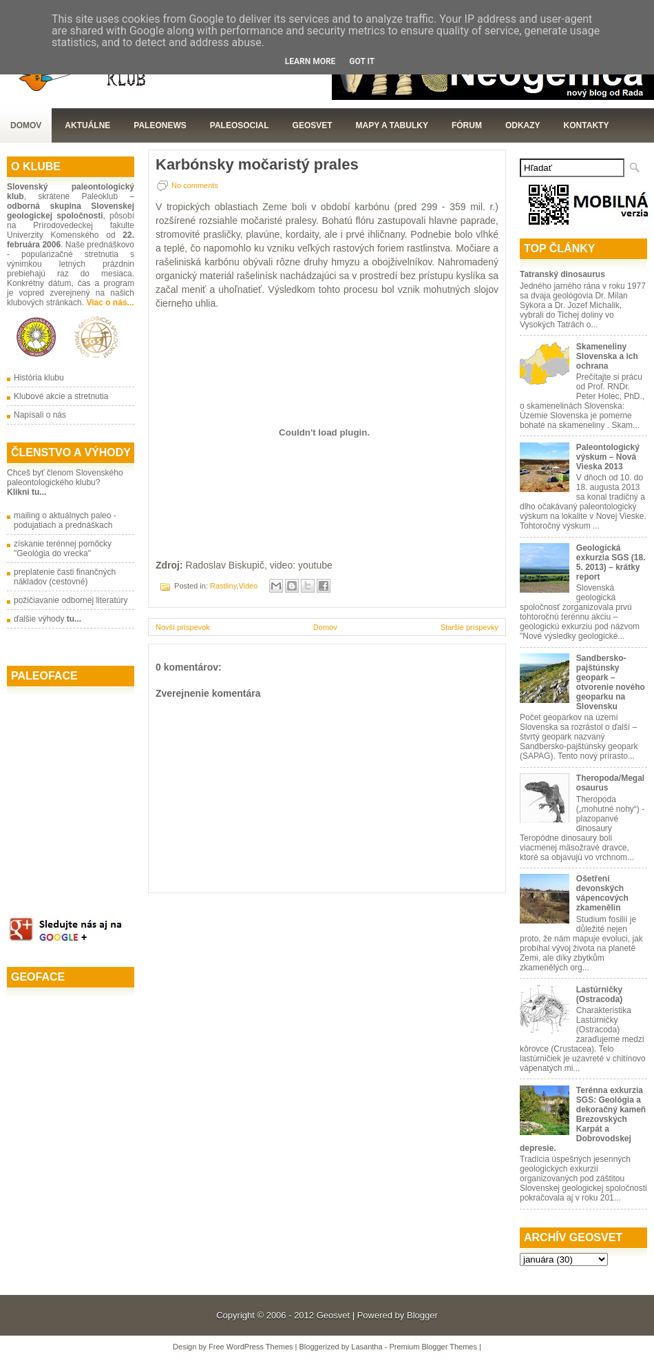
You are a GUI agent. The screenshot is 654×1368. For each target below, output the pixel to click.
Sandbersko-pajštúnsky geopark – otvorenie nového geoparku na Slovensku (610, 682)
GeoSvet (313, 125)
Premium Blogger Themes (433, 1347)
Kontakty (586, 125)
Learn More (310, 61)
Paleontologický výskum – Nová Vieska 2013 (608, 456)
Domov (25, 125)
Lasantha (366, 1347)
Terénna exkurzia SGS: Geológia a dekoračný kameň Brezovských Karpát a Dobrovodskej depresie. (583, 1119)
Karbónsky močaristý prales (257, 164)
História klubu (39, 377)
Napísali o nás (40, 415)
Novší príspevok (183, 627)
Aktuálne (87, 125)
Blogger (422, 1315)
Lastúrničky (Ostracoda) (599, 994)
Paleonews (160, 125)
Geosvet (333, 1315)
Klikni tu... (26, 492)
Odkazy (522, 125)
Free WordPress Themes (251, 1347)
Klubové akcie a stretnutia (61, 396)
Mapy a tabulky (392, 125)
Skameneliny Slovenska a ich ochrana (607, 356)
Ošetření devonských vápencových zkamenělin (602, 893)
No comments (194, 185)
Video (247, 586)
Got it (362, 61)
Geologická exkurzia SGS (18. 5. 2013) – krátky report (611, 562)
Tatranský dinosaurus (562, 274)
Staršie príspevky (469, 627)
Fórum (467, 125)
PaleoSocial (239, 125)
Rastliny (223, 586)
